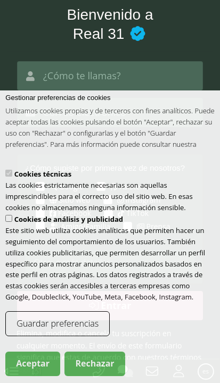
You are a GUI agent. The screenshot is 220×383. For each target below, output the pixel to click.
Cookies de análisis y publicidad (68, 227)
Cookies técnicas (42, 182)
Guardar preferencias (58, 331)
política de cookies (33, 163)
